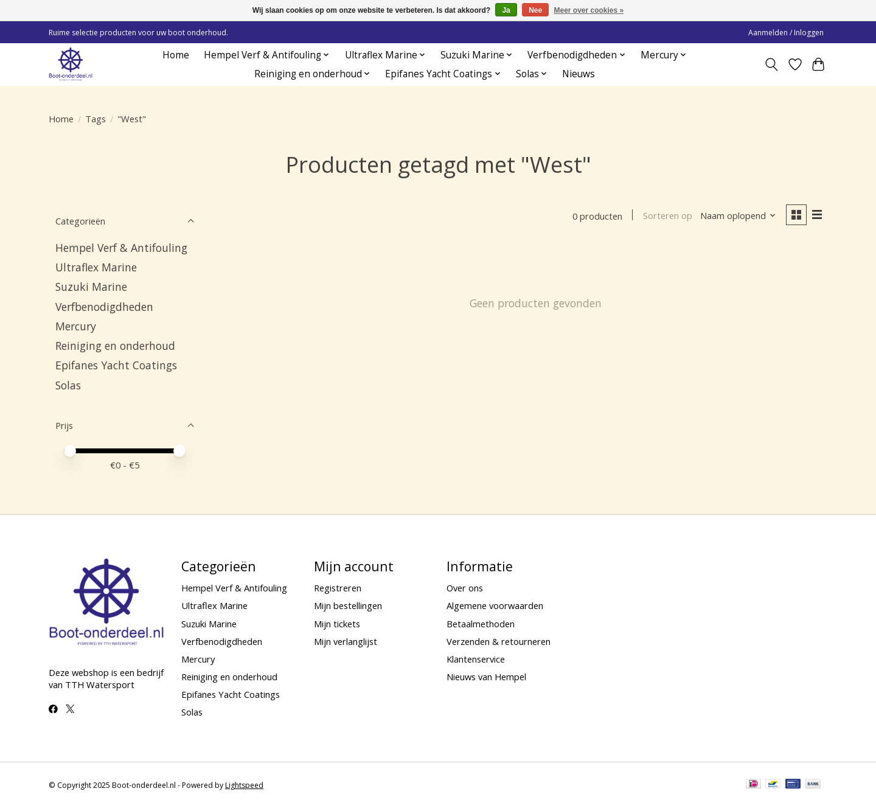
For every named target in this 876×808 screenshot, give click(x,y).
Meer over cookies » (589, 10)
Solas (68, 385)
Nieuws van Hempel (486, 676)
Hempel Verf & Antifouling (121, 247)
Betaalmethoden (481, 624)
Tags (95, 119)
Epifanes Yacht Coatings (116, 365)
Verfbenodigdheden (104, 306)
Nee (535, 10)
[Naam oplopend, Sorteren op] (738, 216)
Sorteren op (666, 216)
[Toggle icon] (771, 64)
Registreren (337, 588)
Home (175, 55)
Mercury (75, 326)
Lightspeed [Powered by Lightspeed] (244, 785)
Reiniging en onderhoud (115, 345)
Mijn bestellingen (348, 605)
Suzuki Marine (91, 286)
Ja (506, 10)
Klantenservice (476, 659)
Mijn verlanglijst (345, 641)
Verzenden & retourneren (499, 641)
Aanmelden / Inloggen (786, 32)
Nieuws (578, 74)
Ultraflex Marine (96, 267)
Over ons (465, 588)
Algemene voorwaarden (495, 605)
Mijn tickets (337, 624)
